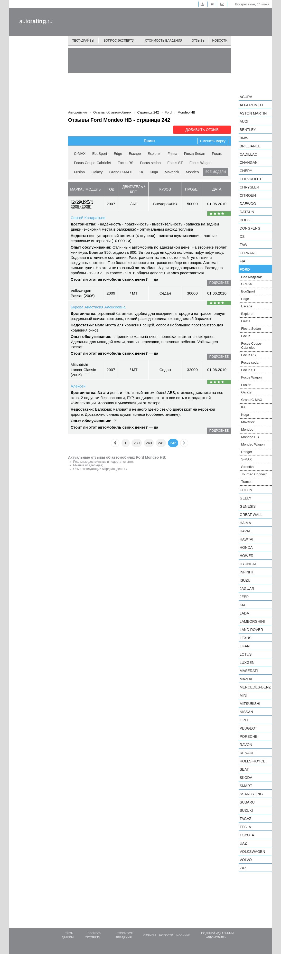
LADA (244, 613)
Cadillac (248, 154)
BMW (244, 138)
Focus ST (175, 163)
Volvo (246, 860)
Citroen (248, 195)
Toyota (247, 835)
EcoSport (99, 154)
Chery (246, 171)
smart (246, 786)
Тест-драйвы (83, 40)
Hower (247, 556)
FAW (243, 245)
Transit (246, 482)
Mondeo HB (250, 437)
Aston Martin (253, 113)
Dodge (246, 220)
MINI (243, 695)
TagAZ (245, 819)
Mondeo (192, 172)
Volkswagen (252, 851)
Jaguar (247, 589)
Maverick (172, 172)
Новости (219, 40)
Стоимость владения (163, 40)
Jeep (244, 597)
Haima (245, 523)
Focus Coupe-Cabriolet (92, 163)
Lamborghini (252, 621)
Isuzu (245, 580)
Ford (245, 269)
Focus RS (125, 163)
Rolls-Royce (252, 761)
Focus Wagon (201, 163)
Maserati (249, 671)
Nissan (246, 712)
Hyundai (248, 564)
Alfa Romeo (251, 105)
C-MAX (80, 154)
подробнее (219, 283)
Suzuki (246, 810)
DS (242, 236)
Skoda (246, 778)
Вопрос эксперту (119, 40)
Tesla (245, 827)
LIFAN (245, 646)
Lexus (245, 638)
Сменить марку (213, 141)
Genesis (248, 506)
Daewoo (248, 204)
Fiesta (172, 154)
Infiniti (246, 572)
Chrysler (249, 187)
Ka (141, 172)
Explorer (154, 154)
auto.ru (36, 21)
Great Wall (251, 515)
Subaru (247, 802)
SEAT (244, 769)
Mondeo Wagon (253, 444)
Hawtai (246, 539)
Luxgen (247, 662)
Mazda (246, 679)
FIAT (243, 261)
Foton (246, 490)
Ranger (246, 452)
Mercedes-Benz (255, 687)
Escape (135, 154)
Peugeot (248, 728)
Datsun (247, 212)
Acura (246, 97)
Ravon (246, 745)
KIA (243, 605)
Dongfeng (250, 228)
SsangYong (251, 794)
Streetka (247, 467)
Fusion (79, 172)
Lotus (246, 654)
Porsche (248, 736)
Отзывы (198, 40)
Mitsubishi (250, 704)
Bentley (248, 130)
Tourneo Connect (254, 474)
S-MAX (246, 459)
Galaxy (97, 172)
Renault (248, 753)
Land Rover (251, 630)
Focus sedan (150, 163)
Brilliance (250, 146)
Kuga (154, 172)
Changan (249, 162)
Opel (244, 720)
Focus (217, 154)
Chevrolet (251, 179)
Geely (245, 498)
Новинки (183, 935)
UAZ (243, 843)
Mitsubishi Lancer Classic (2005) (83, 369)
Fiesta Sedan (194, 154)
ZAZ (243, 868)
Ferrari (247, 253)
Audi (244, 121)
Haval (245, 531)
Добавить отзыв (202, 130)
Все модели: (251, 277)
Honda (246, 547)
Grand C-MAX (120, 172)
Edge (118, 154)
